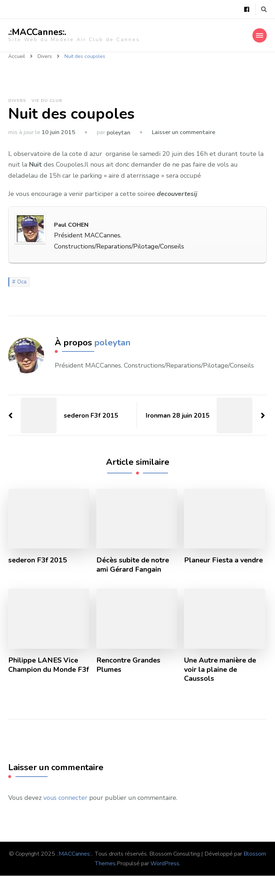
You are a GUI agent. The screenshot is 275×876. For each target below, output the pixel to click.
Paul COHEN (71, 225)
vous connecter (65, 798)
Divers (17, 100)
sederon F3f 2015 (37, 560)
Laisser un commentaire (183, 132)
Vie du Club (47, 100)
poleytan (118, 133)
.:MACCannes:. (37, 32)
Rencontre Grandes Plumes (128, 665)
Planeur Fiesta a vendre (223, 560)
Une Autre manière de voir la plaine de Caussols (220, 670)
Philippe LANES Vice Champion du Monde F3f (48, 665)
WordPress (164, 864)
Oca (21, 281)
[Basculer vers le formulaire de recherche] (264, 9)
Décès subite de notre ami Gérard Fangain (132, 565)
